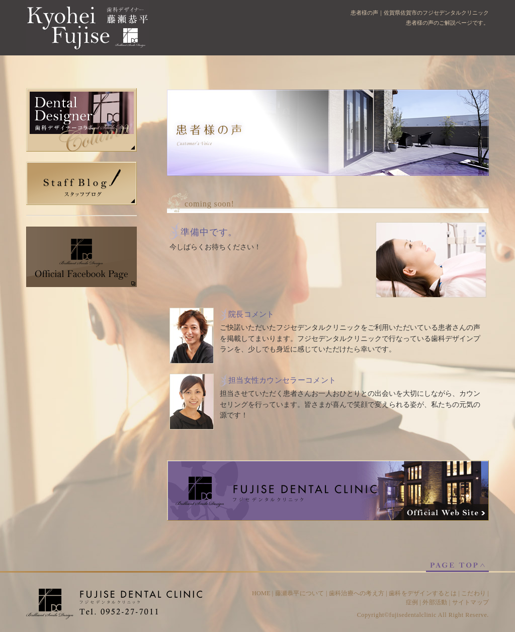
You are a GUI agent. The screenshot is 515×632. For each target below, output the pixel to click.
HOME (261, 593)
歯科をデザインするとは (423, 593)
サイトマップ (470, 602)
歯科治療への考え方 (356, 593)
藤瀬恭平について (299, 593)
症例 (412, 602)
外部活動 (434, 602)
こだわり (473, 593)
